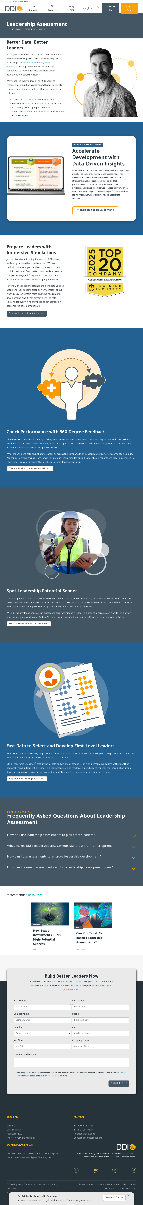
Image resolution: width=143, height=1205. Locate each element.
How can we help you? (25, 1054)
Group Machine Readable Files (120, 1189)
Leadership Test (51, 1154)
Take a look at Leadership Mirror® (30, 469)
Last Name (78, 1001)
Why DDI (72, 8)
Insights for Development (95, 210)
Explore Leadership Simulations (27, 313)
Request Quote (114, 1198)
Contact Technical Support (88, 1138)
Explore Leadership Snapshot (27, 779)
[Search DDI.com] (98, 8)
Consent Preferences (108, 1185)
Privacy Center (87, 1185)
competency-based (33, 63)
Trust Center (129, 1185)
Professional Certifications (21, 1138)
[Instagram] (114, 1170)
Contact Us (110, 8)
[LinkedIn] (76, 1170)
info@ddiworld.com (84, 1134)
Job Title (18, 1040)
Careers (11, 1126)
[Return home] (8, 29)
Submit (119, 1083)
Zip (74, 1027)
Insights (87, 8)
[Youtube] (95, 1170)
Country (18, 1027)
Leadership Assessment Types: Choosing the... (30, 1158)
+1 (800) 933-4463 (83, 1126)
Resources (34, 895)
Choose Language (20, 2)
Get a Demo (129, 8)
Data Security (14, 1130)
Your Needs (33, 8)
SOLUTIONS (16, 30)
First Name (20, 1001)
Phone (75, 1014)
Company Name (80, 1040)
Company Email (22, 1014)
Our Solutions (53, 8)
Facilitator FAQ (14, 1134)
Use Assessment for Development (24, 1154)
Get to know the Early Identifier (29, 624)
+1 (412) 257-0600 (83, 1130)
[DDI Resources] (134, 1170)
